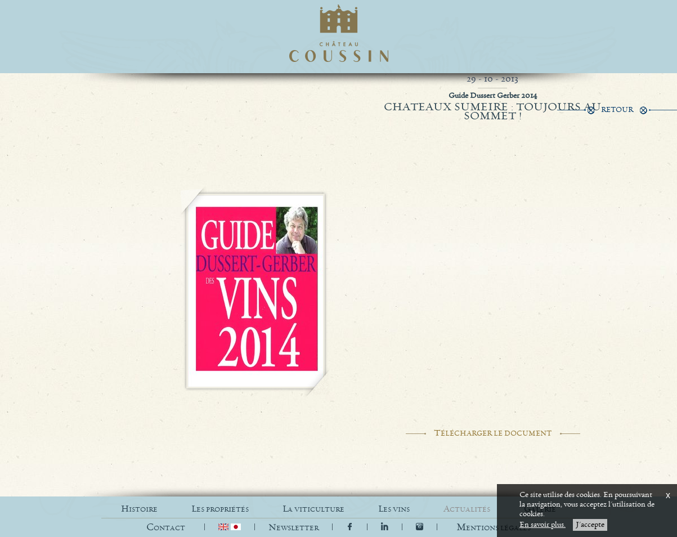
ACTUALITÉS (466, 509)
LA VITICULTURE (313, 509)
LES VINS (394, 509)
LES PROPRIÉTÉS (220, 509)
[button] (493, 528)
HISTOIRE (139, 509)
